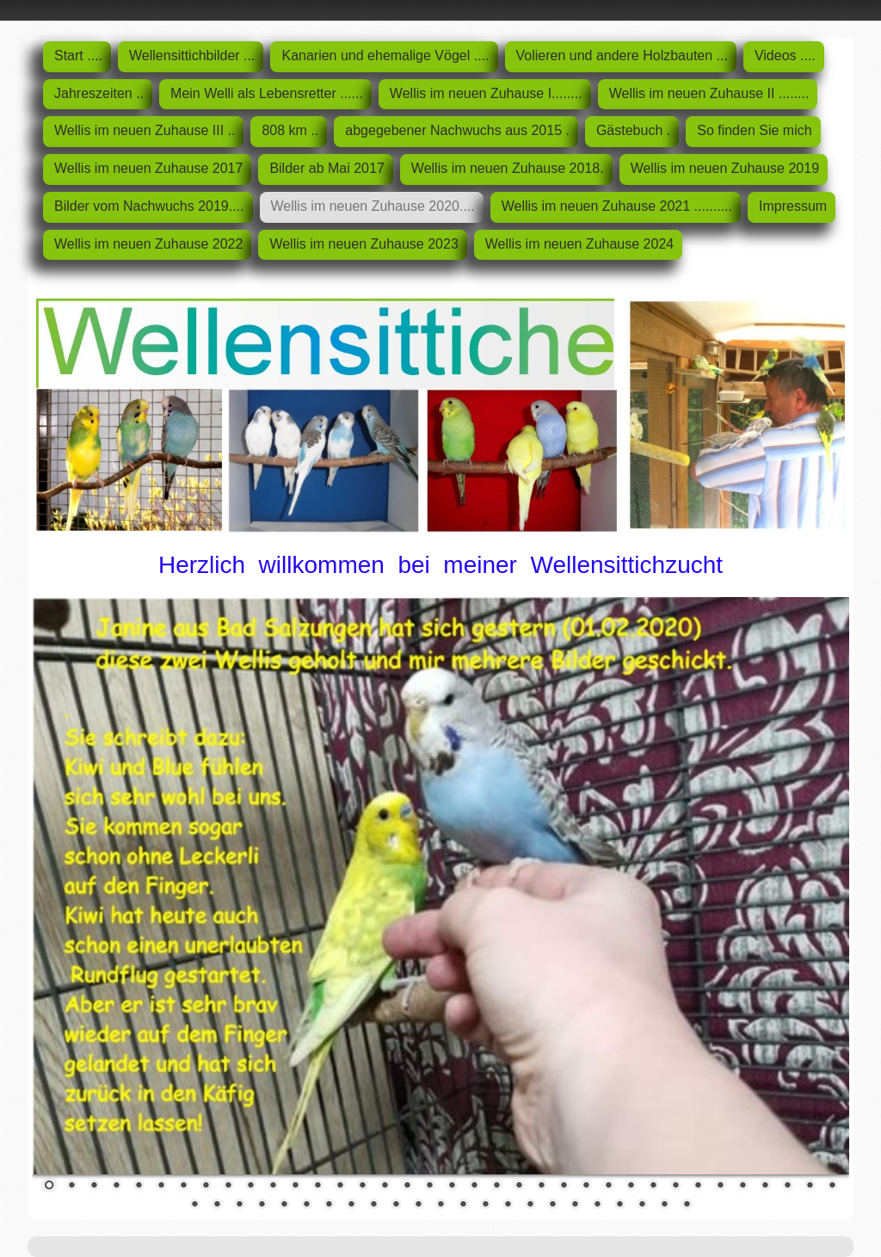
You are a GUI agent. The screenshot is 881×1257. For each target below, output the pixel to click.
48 (440, 1205)
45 (373, 1205)
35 (809, 1186)
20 (474, 1186)
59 (686, 1205)
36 (831, 1186)
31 (720, 1186)
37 (194, 1205)
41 (283, 1205)
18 (429, 1186)
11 (272, 1186)
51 (507, 1205)
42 (306, 1205)
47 (418, 1205)
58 (664, 1205)
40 (261, 1205)
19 (451, 1186)
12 (295, 1186)
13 (317, 1186)
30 (697, 1186)
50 (485, 1205)
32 (742, 1186)
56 (619, 1205)
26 (608, 1186)
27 (630, 1186)
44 (351, 1205)
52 (530, 1205)
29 (675, 1186)
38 (216, 1205)
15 (362, 1186)
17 (406, 1186)
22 (518, 1186)
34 (787, 1186)
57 (641, 1205)
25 (585, 1186)
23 (541, 1186)
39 (239, 1205)
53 (552, 1205)
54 (574, 1205)
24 (563, 1186)
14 (339, 1186)
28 (653, 1186)
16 (384, 1186)
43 (328, 1205)
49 (462, 1205)
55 (597, 1205)
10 (250, 1186)
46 (395, 1205)
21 (496, 1186)
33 (764, 1186)
